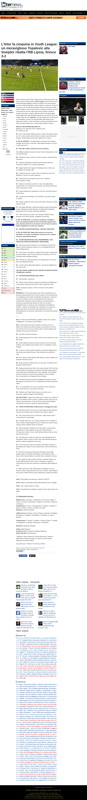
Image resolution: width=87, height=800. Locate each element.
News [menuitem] (25, 13)
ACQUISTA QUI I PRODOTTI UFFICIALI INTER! (30, 544)
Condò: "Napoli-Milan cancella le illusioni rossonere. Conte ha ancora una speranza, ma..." (46, 660)
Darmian (5, 142)
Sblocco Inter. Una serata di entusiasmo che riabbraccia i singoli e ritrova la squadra (44, 714)
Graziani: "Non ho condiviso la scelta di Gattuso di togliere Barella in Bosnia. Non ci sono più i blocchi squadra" (52, 694)
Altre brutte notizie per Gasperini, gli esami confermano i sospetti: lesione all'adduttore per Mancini (48, 732)
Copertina (63, 79)
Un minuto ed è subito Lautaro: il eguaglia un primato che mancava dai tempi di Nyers (46, 778)
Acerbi (4, 120)
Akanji (4, 118)
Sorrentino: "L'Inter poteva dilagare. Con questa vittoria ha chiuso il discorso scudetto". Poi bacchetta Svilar (51, 726)
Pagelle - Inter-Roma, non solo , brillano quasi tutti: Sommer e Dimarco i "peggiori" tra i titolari (50, 664)
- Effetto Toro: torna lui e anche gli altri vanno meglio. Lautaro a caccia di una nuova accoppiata (49, 662)
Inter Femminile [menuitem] (78, 13)
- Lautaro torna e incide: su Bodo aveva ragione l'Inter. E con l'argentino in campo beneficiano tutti (49, 654)
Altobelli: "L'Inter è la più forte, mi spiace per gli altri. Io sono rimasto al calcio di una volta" (45, 734)
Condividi (23, 556)
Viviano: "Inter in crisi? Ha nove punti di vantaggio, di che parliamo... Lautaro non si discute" (46, 756)
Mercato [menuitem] (68, 13)
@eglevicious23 (34, 549)
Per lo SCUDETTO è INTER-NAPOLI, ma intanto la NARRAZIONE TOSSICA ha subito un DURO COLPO (50, 638)
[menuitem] (84, 13)
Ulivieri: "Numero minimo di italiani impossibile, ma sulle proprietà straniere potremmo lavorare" (47, 766)
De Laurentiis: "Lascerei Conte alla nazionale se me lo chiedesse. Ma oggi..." (42, 648)
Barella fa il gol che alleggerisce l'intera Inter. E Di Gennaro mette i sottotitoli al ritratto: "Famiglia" (48, 696)
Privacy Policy (48, 787)
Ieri (64, 152)
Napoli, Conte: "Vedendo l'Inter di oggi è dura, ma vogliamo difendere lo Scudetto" (43, 676)
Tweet (32, 556)
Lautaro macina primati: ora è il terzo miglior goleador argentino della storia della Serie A (45, 774)
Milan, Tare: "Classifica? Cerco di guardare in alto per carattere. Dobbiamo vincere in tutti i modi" (48, 710)
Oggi (61, 152)
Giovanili (22, 548)
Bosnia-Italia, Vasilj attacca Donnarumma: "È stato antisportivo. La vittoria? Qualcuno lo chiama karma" (50, 730)
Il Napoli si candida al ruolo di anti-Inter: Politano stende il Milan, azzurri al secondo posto (45, 692)
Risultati (8, 154)
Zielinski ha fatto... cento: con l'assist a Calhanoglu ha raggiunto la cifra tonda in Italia (44, 728)
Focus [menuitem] (20, 13)
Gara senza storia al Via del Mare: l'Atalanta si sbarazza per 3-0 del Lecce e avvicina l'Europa (47, 738)
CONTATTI (50, 790)
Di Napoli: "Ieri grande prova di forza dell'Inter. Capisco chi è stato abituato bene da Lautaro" (46, 742)
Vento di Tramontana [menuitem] (51, 13)
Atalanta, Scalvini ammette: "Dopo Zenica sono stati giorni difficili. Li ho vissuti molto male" (46, 724)
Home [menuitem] (3, 13)
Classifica (5, 245)
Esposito (5, 144)
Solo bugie (22, 678)
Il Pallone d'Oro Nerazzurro (68, 241)
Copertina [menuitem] (32, 13)
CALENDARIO (43, 790)
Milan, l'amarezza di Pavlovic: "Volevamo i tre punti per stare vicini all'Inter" (41, 684)
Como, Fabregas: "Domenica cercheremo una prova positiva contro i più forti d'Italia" (44, 750)
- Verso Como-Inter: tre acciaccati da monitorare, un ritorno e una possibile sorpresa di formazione (50, 666)
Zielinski (5, 131)
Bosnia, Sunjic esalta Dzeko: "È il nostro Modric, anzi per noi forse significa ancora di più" (45, 686)
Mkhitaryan (5, 149)
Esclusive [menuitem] (40, 13)
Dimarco (5, 133)
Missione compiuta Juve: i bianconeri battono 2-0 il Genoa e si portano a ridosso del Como (46, 716)
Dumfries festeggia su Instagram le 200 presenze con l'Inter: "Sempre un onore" (43, 762)
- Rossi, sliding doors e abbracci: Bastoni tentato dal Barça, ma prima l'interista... (44, 672)
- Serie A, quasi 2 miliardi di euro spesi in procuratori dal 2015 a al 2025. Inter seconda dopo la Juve (50, 722)
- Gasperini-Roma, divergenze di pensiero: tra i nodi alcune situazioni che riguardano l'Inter (47, 640)
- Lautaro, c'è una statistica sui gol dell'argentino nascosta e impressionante (42, 658)
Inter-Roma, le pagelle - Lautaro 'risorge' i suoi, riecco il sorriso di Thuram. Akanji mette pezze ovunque (76, 220)
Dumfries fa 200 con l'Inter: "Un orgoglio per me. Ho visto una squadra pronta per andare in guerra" (48, 780)
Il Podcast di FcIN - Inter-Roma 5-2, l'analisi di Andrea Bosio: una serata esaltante (43, 768)
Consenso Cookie (39, 787)
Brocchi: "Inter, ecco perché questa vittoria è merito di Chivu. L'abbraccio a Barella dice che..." (47, 770)
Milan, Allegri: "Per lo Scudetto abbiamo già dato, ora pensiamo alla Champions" (43, 688)
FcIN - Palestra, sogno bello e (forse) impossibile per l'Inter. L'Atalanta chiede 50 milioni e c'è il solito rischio (76, 205)
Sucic (4, 146)
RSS (60, 790)
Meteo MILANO (8, 225)
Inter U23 (62, 256)
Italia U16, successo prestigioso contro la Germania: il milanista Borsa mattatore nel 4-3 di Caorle (25, 615)
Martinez (5, 136)
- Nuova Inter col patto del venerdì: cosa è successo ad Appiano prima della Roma (45, 670)
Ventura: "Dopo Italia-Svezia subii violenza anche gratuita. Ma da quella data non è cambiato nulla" (48, 744)
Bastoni (5, 122)
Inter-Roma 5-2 (65, 113)
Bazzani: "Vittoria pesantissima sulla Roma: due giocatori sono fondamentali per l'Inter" (45, 736)
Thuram (5, 138)
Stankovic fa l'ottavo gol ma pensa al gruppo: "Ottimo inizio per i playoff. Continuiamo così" (46, 718)
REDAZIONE (35, 790)
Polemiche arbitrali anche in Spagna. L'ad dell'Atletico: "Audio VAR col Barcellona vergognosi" (47, 690)
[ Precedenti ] (8, 221)
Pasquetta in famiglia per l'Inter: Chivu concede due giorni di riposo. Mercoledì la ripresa (45, 706)
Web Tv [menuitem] (61, 13)
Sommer (5, 116)
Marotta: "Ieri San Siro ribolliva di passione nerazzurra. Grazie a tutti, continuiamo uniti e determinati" (49, 740)
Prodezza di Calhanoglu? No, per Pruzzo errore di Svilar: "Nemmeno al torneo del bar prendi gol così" (49, 758)
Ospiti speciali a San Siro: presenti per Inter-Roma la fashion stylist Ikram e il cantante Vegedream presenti (51, 700)
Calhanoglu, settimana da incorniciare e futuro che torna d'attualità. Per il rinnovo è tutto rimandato (48, 704)
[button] (8, 151)
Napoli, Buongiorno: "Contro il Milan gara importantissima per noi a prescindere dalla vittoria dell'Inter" (49, 712)
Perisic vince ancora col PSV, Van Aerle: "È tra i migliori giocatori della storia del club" (44, 746)
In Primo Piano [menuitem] (11, 13)
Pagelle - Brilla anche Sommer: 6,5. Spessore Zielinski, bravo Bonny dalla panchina (45, 652)
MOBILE (56, 790)
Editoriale (63, 43)
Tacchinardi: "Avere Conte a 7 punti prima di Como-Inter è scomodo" (39, 642)
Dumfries (5, 125)
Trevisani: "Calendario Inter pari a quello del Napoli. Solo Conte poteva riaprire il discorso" (46, 644)
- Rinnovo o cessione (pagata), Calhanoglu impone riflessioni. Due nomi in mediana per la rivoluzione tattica (52, 656)
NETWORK (29, 790)
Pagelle (62, 213)
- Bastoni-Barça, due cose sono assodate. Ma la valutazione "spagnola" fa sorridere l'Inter (47, 646)
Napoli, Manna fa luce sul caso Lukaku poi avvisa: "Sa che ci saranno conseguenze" (44, 708)
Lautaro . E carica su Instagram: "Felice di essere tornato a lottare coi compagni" (45, 754)
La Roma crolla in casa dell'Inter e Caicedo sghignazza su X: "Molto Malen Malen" (43, 772)
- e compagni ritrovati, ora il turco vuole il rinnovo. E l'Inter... (45, 650)
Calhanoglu (5, 129)
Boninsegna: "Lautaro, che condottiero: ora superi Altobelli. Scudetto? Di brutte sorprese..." (46, 668)
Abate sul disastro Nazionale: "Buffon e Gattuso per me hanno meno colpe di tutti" (43, 776)
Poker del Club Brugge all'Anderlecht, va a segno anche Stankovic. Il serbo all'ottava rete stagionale (49, 752)
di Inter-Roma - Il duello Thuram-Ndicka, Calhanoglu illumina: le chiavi (44, 764)
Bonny (4, 140)
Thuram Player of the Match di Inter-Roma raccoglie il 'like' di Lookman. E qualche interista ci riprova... (49, 720)
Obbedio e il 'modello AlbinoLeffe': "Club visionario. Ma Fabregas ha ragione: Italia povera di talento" (71, 318)
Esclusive (63, 199)
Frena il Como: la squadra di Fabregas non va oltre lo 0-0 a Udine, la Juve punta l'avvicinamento (48, 760)
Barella (4, 127)
